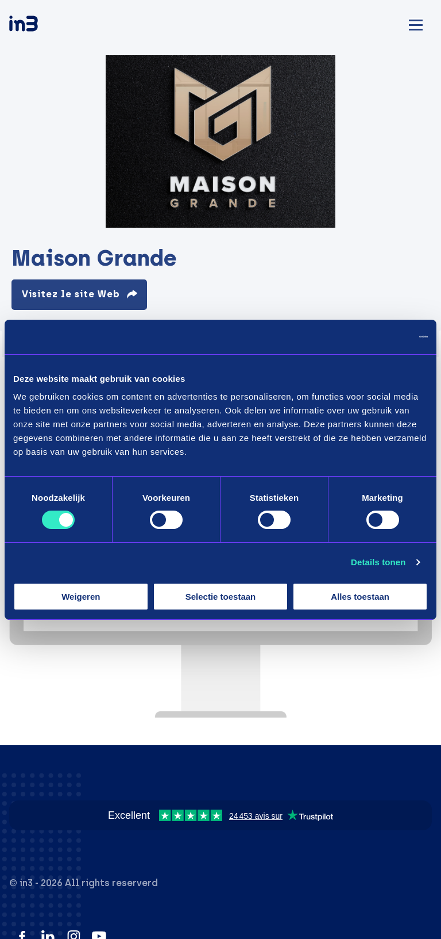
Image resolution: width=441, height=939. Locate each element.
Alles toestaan (360, 596)
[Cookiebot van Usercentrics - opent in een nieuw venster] (377, 336)
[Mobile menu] (416, 23)
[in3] (43, 25)
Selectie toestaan (220, 596)
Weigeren (80, 596)
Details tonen (378, 562)
